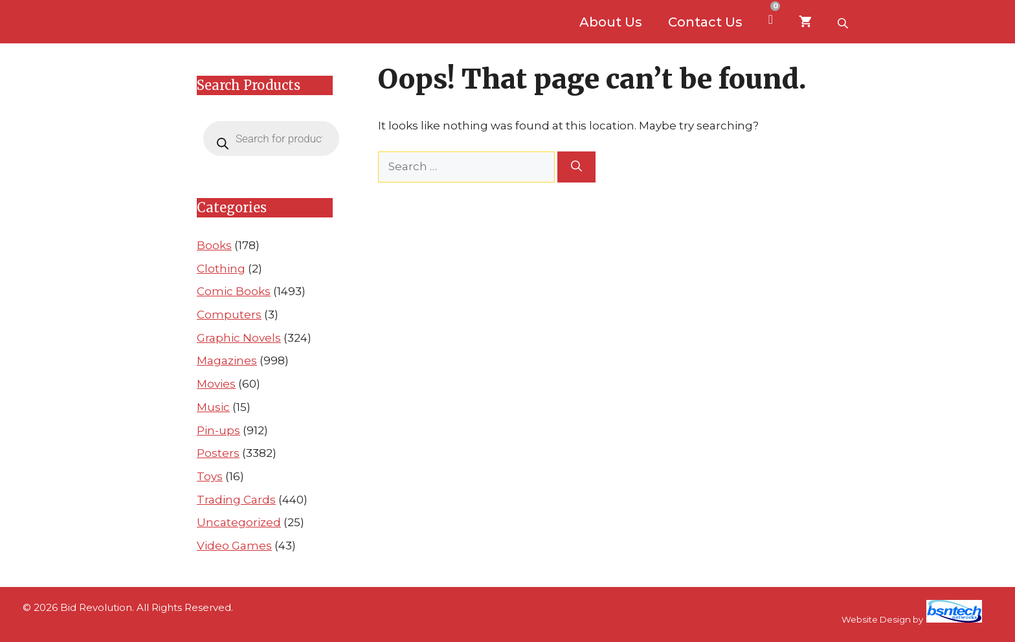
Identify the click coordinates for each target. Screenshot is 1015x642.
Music (213, 407)
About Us (610, 22)
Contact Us (705, 22)
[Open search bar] (844, 22)
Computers (229, 314)
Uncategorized (239, 522)
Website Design (876, 619)
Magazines (227, 360)
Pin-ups (218, 430)
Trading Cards (236, 499)
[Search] (576, 167)
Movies (216, 383)
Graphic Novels (239, 337)
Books (214, 245)
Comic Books (234, 291)
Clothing (221, 268)
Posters (218, 453)
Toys (210, 476)
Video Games (234, 545)
